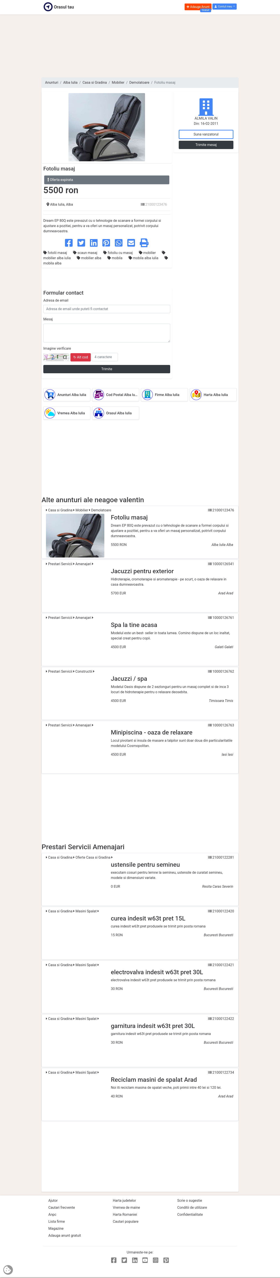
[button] (224, 6)
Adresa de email (55, 300)
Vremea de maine (126, 1207)
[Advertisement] (140, 45)
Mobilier (118, 82)
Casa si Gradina (94, 82)
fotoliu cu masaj (118, 253)
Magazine (56, 1228)
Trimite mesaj (206, 145)
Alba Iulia (70, 82)
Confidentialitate (190, 1214)
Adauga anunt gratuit (64, 1235)
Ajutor (53, 1200)
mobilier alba (89, 258)
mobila (115, 258)
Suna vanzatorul (206, 134)
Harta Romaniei (125, 1214)
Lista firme (56, 1221)
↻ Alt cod (80, 357)
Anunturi (51, 82)
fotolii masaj (55, 253)
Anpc (52, 1214)
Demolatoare (139, 82)
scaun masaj (85, 253)
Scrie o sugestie (189, 1200)
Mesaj (48, 319)
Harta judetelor (124, 1200)
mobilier (148, 253)
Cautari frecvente (61, 1207)
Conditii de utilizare (192, 1207)
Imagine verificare (57, 348)
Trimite (106, 369)
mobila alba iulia (144, 258)
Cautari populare (125, 1221)
